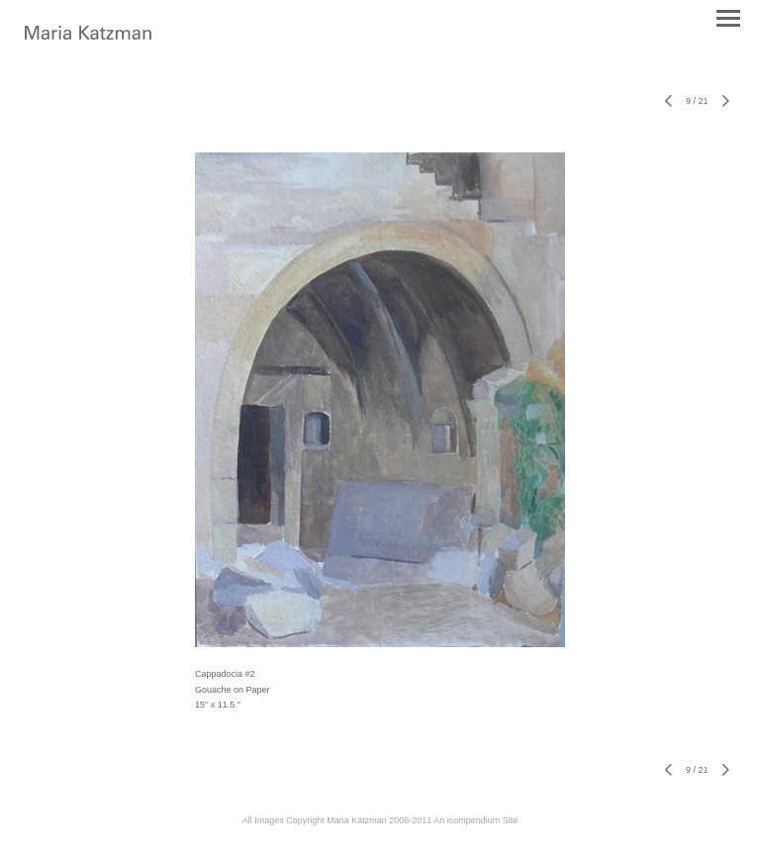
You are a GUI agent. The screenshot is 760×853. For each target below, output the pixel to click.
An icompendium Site (475, 820)
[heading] (88, 36)
